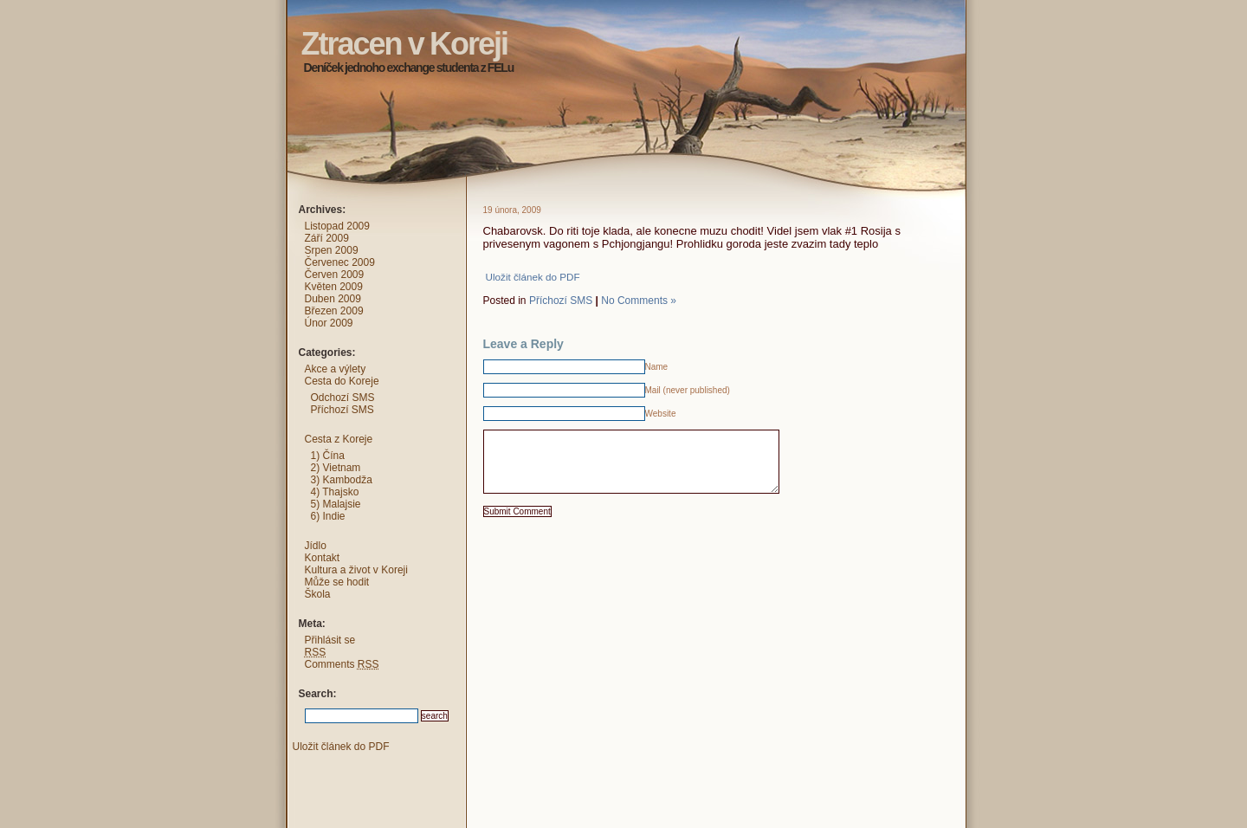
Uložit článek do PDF (533, 276)
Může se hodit (337, 582)
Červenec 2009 (340, 262)
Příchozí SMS (560, 300)
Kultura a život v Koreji (356, 570)
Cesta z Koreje (339, 439)
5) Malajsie (336, 504)
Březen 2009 (334, 311)
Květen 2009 (334, 287)
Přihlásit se (330, 640)
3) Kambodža (341, 480)
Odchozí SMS (343, 397)
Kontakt (322, 558)
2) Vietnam (336, 468)
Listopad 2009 (337, 226)
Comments (342, 664)
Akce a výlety (335, 369)
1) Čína (328, 456)
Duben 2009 (333, 299)
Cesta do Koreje (342, 381)
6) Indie (328, 516)
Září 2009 (327, 238)
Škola (318, 594)
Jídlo (315, 546)
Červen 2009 (335, 274)
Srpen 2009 (332, 250)
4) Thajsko (335, 492)
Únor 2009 (329, 323)
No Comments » (638, 300)
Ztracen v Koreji (270, 13)
